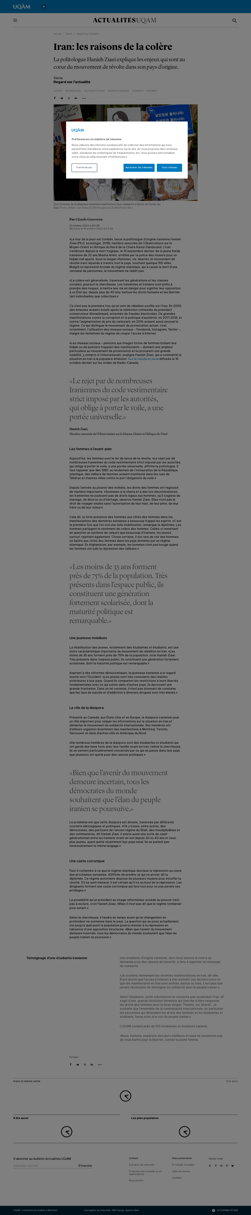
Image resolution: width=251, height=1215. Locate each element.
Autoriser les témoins (139, 168)
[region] (127, 149)
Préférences (84, 168)
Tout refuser (169, 168)
